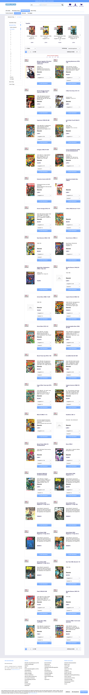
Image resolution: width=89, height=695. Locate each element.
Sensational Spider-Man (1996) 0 (72, 179)
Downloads (27, 685)
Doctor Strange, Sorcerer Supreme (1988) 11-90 (43, 91)
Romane (15, 77)
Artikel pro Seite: (70, 51)
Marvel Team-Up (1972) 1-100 (44, 355)
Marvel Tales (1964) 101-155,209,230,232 (43, 444)
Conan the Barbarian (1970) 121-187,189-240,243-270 (73, 150)
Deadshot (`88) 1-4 (70, 414)
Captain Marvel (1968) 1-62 (72, 297)
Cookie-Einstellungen (29, 664)
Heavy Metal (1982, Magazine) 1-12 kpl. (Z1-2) (43, 562)
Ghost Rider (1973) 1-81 (42, 326)
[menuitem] (47, 5)
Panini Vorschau (28, 671)
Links (26, 667)
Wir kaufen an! (47, 670)
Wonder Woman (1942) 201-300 (72, 268)
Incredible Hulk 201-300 (72, 355)
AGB (45, 677)
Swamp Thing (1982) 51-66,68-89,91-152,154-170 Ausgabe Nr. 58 (73, 37)
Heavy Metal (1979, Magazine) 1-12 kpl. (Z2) (72, 503)
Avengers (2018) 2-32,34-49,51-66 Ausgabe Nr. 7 (32, 37)
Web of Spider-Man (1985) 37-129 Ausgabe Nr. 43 (45, 37)
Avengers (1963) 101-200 (43, 149)
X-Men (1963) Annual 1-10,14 (73, 208)
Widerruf (26, 681)
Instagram (66, 670)
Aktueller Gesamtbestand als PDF (32, 662)
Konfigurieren (84, 691)
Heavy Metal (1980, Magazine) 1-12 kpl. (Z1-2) (43, 533)
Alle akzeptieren (75, 691)
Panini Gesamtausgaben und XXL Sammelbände (32, 669)
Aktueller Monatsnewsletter (70, 662)
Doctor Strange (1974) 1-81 (43, 208)
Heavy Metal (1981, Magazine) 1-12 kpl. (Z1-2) (72, 533)
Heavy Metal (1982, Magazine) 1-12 (70, 474)
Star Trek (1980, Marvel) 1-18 (73, 562)
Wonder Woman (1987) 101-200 (72, 592)
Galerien (26, 665)
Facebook (66, 667)
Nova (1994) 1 (69, 444)
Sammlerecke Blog (68, 679)
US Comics (15, 29)
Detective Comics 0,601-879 (43, 179)
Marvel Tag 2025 (67, 673)
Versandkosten (47, 674)
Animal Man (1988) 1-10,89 (43, 297)
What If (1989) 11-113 (42, 414)
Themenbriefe (67, 682)
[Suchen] (62, 4)
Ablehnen (68, 691)
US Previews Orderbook (30, 677)
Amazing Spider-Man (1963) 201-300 (73, 327)
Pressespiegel (27, 683)
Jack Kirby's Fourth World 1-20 (73, 121)
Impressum (46, 679)
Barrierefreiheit (47, 662)
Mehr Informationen (33, 693)
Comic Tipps (11, 84)
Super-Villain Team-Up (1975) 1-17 (44, 386)
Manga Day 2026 (67, 671)
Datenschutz (47, 664)
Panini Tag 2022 (67, 676)
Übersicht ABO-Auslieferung (31, 676)
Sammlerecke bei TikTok (69, 677)
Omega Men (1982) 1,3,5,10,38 (41, 621)
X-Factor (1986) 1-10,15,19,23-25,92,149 (73, 621)
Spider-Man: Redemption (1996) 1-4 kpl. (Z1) (43, 268)
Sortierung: (64, 48)
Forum (65, 683)
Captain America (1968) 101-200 (73, 386)
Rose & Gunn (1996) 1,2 (71, 238)
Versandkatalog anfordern (30, 679)
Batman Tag (66, 664)
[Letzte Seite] (30, 52)
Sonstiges (15, 79)
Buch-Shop (11, 81)
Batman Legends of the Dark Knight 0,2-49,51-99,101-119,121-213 (44, 63)
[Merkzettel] (70, 5)
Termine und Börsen (29, 674)
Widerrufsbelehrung (48, 676)
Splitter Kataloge (28, 673)
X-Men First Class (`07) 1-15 (72, 90)
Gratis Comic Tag (68, 668)
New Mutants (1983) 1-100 (43, 238)
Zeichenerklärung (48, 671)
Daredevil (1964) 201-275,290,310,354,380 (42, 474)
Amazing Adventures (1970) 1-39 (73, 62)
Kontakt (26, 682)
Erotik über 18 (47, 665)
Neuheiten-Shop (15, 22)
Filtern (28, 48)
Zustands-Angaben (48, 673)
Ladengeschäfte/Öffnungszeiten (51, 667)
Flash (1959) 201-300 (42, 591)
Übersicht (39, 72)
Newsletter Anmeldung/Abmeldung (71, 674)
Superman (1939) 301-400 (43, 120)
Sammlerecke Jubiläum (69, 681)
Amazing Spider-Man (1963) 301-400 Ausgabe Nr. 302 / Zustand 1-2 (60, 37)
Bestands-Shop (15, 25)
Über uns (46, 668)
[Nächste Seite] (28, 52)
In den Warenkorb (45, 83)
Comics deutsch (15, 27)
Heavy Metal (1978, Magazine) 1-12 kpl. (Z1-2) (43, 503)
